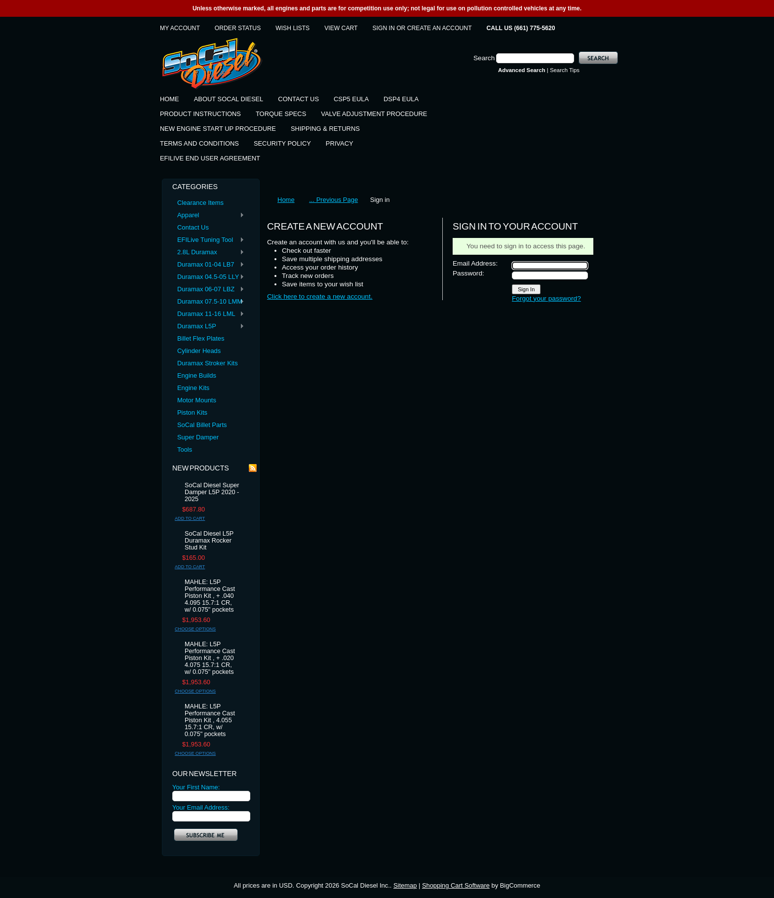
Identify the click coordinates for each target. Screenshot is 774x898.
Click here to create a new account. (320, 296)
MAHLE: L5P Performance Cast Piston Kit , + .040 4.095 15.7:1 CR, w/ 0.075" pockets (210, 596)
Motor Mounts (196, 400)
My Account (180, 28)
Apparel (208, 215)
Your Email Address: (201, 807)
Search (484, 58)
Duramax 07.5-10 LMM (208, 302)
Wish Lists (292, 28)
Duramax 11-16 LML (208, 314)
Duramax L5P (208, 326)
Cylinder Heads (199, 350)
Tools (184, 449)
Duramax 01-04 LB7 (208, 265)
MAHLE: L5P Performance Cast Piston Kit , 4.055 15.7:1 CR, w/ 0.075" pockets (210, 720)
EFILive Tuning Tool (208, 240)
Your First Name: (196, 787)
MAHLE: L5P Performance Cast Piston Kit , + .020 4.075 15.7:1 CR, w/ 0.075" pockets (210, 658)
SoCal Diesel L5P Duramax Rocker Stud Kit (209, 540)
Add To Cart (190, 518)
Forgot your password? (546, 298)
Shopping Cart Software (456, 885)
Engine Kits (193, 387)
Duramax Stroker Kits (207, 363)
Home (286, 199)
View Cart (340, 28)
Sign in (384, 28)
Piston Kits (192, 412)
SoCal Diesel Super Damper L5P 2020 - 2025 (212, 492)
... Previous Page (333, 199)
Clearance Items (200, 202)
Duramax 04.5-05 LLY (208, 277)
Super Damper (198, 437)
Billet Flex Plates (200, 338)
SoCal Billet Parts (202, 425)
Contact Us (193, 227)
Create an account (439, 28)
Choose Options (195, 628)
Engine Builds (196, 375)
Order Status (238, 28)
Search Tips (565, 70)
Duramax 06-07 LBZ (208, 289)
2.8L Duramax (208, 252)
